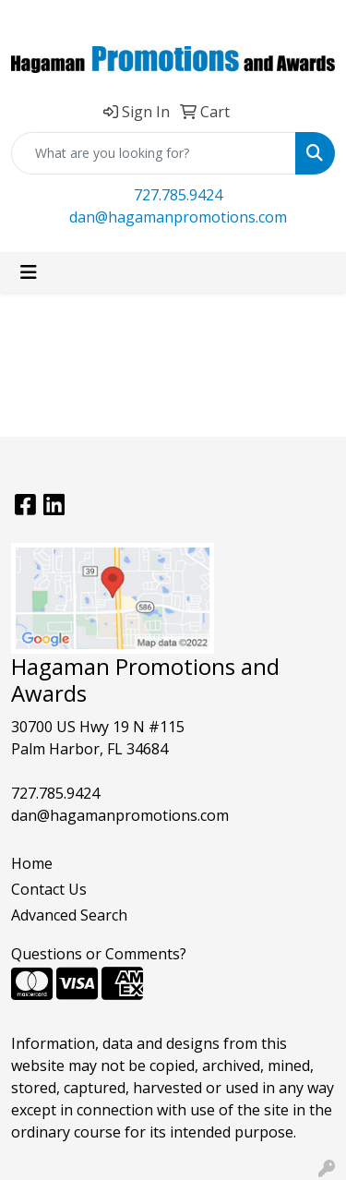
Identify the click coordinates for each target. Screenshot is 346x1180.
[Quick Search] (153, 153)
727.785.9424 (178, 195)
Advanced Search (69, 915)
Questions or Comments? (98, 954)
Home (32, 863)
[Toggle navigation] (28, 272)
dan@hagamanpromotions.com (178, 217)
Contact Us (49, 889)
